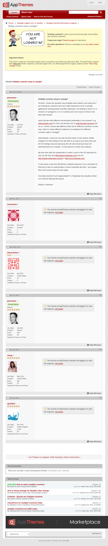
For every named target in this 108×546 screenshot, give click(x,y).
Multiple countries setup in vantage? (27, 82)
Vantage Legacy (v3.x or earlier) (30, 23)
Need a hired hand (71, 457)
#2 (100, 198)
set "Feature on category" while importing (45, 457)
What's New (26, 12)
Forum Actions (12, 17)
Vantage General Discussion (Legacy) (61, 23)
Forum (11, 23)
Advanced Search (94, 17)
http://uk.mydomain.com (75, 158)
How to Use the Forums (43, 17)
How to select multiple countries (31, 484)
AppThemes (96, 533)
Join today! (59, 213)
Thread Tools (80, 87)
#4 (100, 295)
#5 (100, 349)
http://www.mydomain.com (66, 155)
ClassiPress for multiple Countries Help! (24, 503)
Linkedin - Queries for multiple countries (25, 497)
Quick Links (26, 17)
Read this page (68, 40)
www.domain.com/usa (85, 123)
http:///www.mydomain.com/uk (50, 158)
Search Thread (94, 87)
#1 (100, 92)
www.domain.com (45, 123)
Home (14, 12)
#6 (100, 398)
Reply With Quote (94, 194)
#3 (100, 247)
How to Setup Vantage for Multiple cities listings (28, 491)
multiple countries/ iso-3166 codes (22, 509)
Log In (91, 3)
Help (100, 3)
